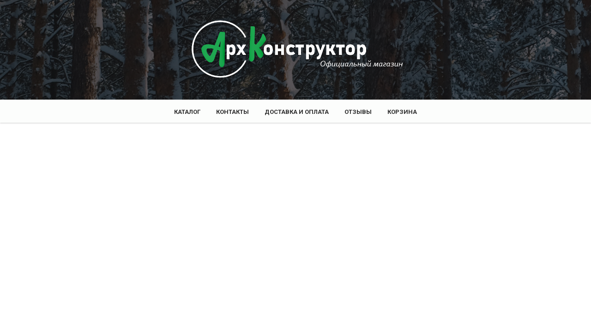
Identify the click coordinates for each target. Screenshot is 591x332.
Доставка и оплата (297, 111)
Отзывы (358, 111)
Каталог (187, 111)
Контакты (232, 111)
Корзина (402, 111)
